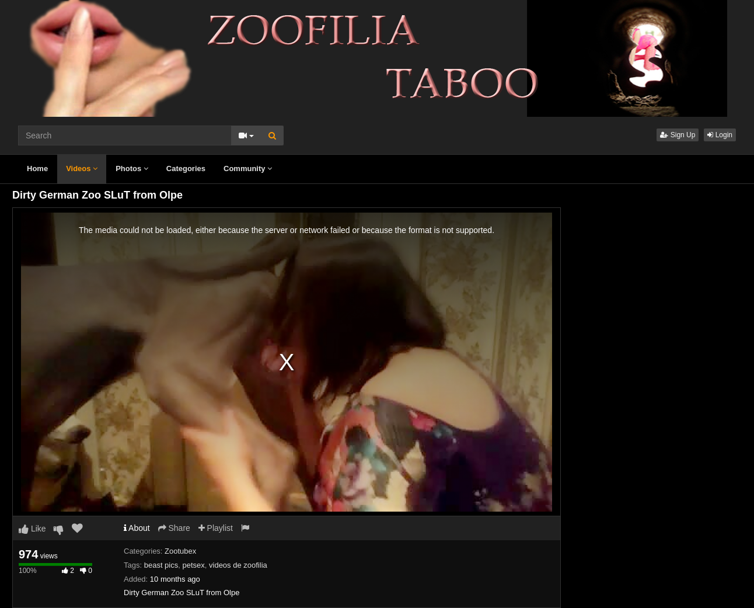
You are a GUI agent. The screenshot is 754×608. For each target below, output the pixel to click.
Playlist (215, 528)
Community (248, 168)
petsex (193, 565)
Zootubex (180, 551)
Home (37, 168)
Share (174, 528)
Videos (81, 168)
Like (32, 528)
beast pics (161, 565)
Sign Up (677, 135)
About (137, 528)
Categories (185, 168)
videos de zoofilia (238, 565)
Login (719, 135)
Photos (132, 168)
